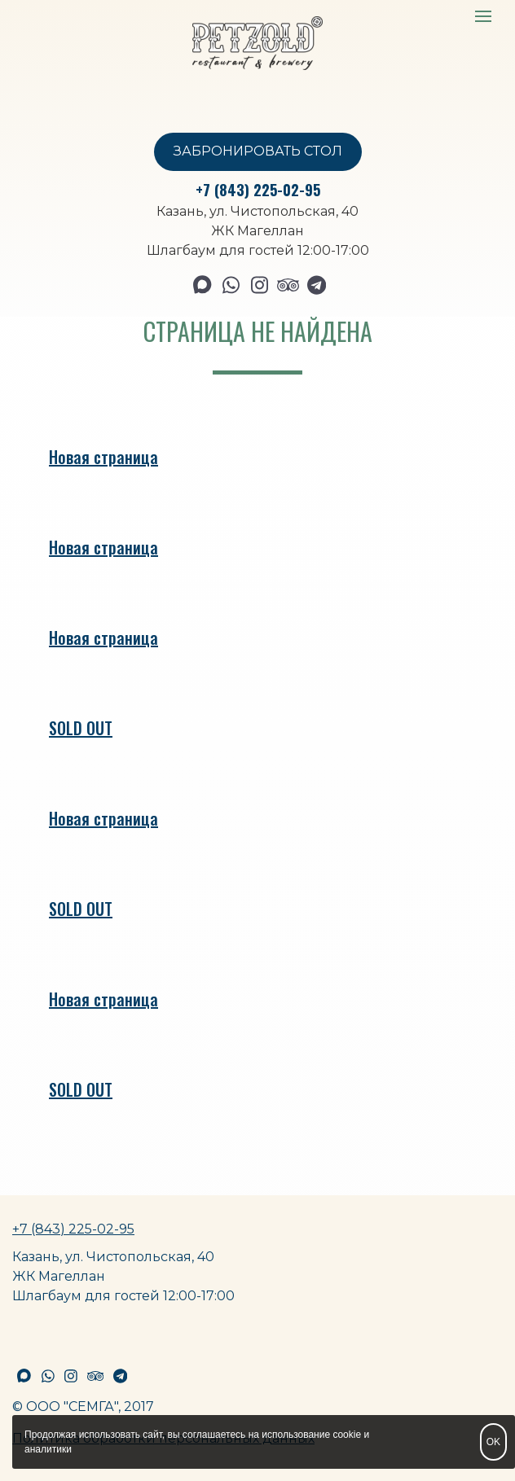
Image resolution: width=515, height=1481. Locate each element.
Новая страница (103, 457)
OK (493, 1442)
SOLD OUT (80, 728)
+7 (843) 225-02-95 (258, 189)
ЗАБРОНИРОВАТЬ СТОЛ (258, 151)
